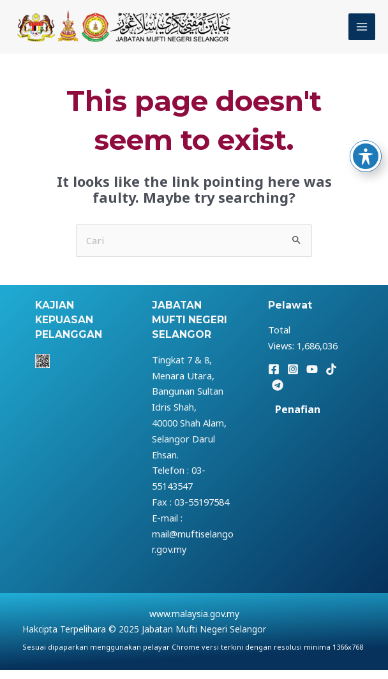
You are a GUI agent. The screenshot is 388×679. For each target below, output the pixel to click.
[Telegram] (277, 394)
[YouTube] (312, 378)
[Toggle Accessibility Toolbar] (365, 156)
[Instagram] (293, 378)
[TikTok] (331, 378)
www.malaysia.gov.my (194, 622)
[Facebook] (274, 378)
